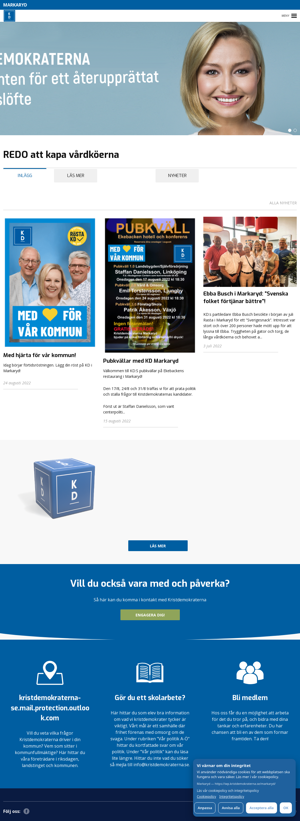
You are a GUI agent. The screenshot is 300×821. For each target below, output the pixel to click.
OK (285, 807)
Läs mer (75, 175)
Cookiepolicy (206, 797)
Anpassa (205, 807)
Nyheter (177, 175)
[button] (289, 130)
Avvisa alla (231, 807)
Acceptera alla (262, 807)
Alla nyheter (283, 202)
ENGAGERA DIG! (150, 615)
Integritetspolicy (231, 797)
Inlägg (25, 175)
